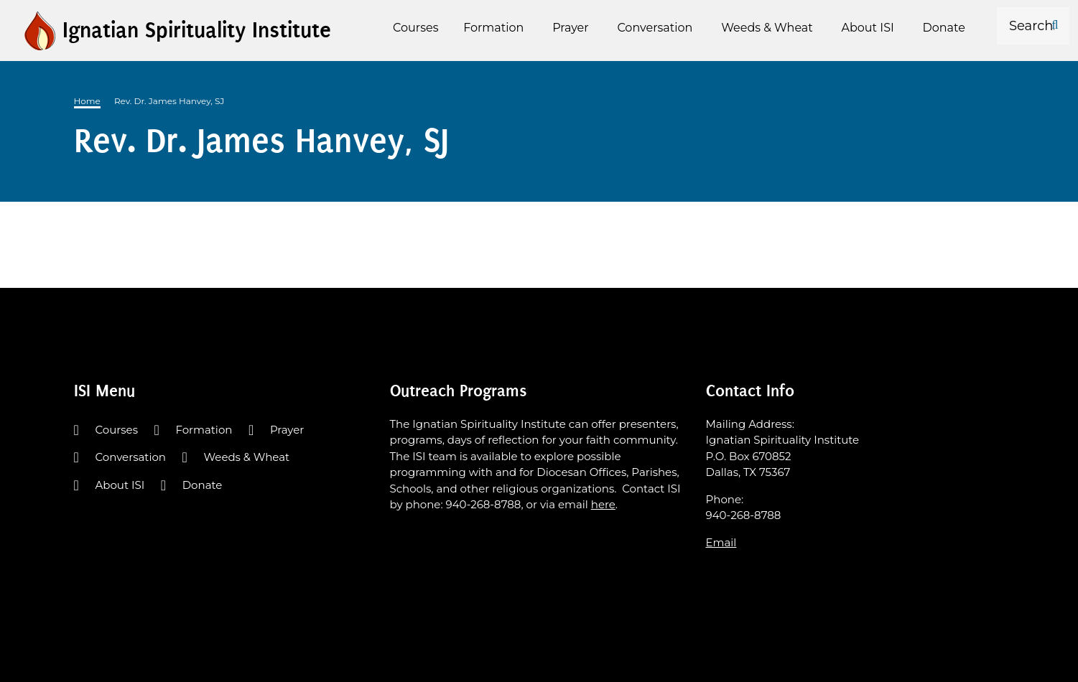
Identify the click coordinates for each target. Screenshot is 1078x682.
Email (721, 542)
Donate (202, 485)
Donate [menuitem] (944, 27)
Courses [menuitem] (415, 27)
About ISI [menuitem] (868, 27)
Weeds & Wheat (246, 457)
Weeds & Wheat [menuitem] (767, 27)
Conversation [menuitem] (654, 27)
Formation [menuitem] (493, 27)
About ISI (120, 485)
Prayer (287, 429)
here (603, 504)
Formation (203, 429)
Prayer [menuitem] (570, 27)
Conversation (131, 457)
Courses (117, 429)
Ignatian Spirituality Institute (196, 30)
